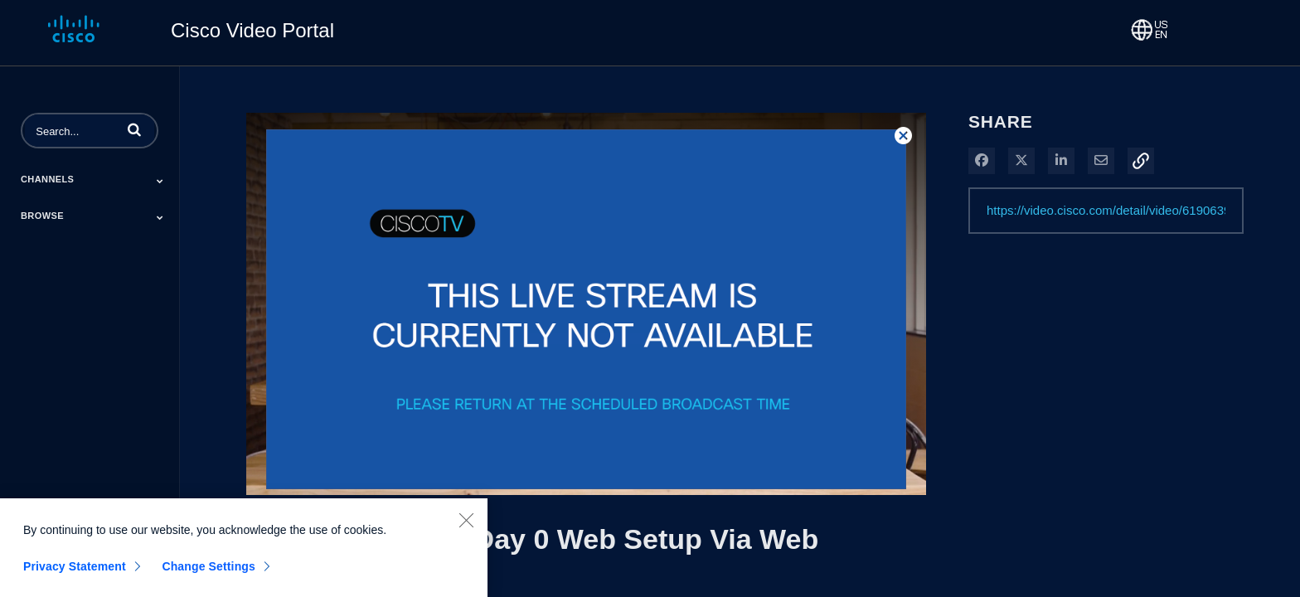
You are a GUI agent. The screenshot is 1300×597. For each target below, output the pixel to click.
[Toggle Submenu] (160, 181)
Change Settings (208, 571)
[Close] (466, 525)
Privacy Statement (74, 571)
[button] (134, 129)
